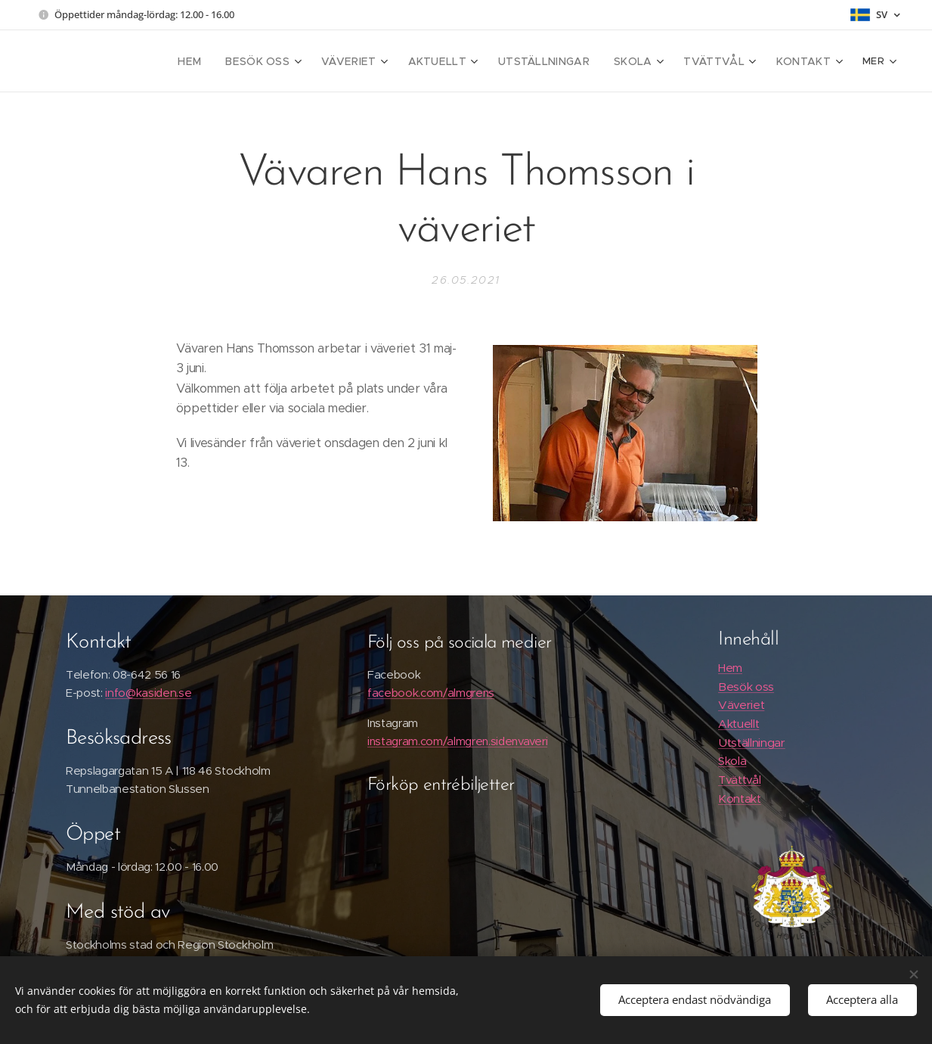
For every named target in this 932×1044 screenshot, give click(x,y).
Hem (729, 667)
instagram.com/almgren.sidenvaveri (457, 741)
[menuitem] (177, 61)
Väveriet (740, 705)
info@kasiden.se (148, 692)
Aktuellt (737, 723)
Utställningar (751, 742)
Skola (731, 760)
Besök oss (745, 686)
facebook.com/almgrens (430, 692)
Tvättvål (738, 779)
